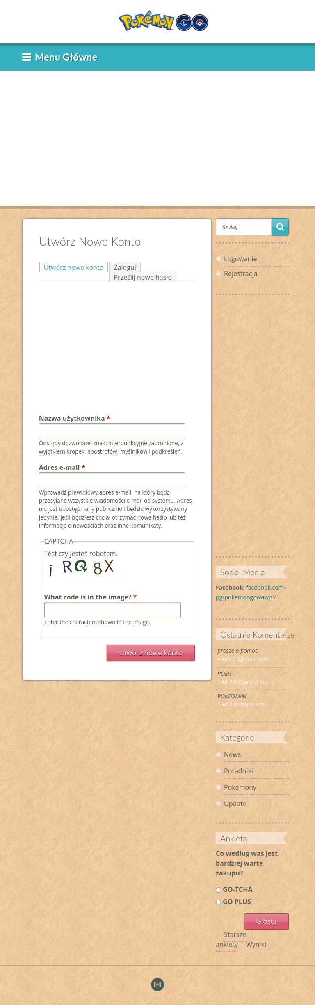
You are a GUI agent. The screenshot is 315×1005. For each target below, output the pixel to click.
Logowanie (240, 258)
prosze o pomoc (237, 650)
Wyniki (256, 944)
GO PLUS (237, 901)
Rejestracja (240, 273)
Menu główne (66, 57)
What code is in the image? (90, 597)
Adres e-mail (62, 467)
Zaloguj (125, 267)
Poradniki (238, 770)
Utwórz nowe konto (76, 267)
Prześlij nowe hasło (143, 277)
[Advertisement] (157, 134)
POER (224, 673)
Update (235, 803)
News (232, 754)
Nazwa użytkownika (74, 418)
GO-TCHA (237, 889)
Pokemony (240, 787)
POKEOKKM (232, 696)
